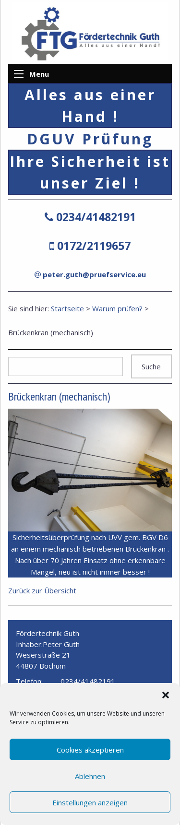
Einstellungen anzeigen (90, 802)
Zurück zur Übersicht (42, 590)
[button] (165, 695)
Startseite (67, 308)
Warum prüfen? (117, 308)
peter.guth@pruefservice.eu (94, 274)
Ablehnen (90, 776)
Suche (151, 366)
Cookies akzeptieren (90, 749)
